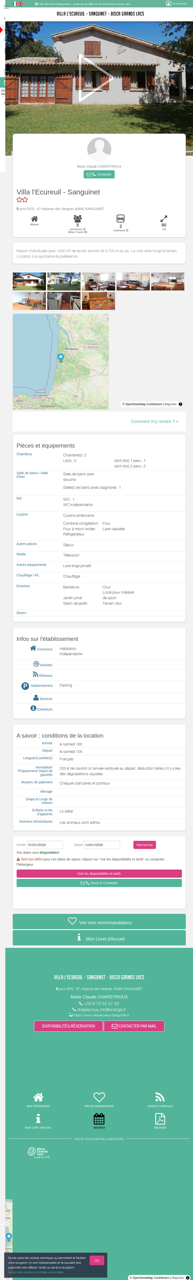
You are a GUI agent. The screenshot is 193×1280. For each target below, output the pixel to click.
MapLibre (174, 404)
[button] (102, 174)
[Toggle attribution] (184, 404)
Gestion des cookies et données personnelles (36, 1272)
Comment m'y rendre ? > (158, 421)
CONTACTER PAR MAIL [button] (137, 1026)
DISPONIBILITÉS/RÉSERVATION (72, 1026)
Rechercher (148, 845)
